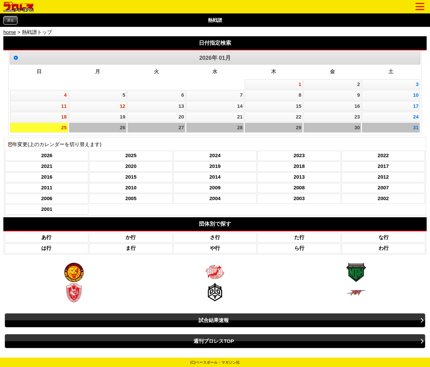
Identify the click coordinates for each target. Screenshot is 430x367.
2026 (46, 155)
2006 (46, 198)
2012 (383, 177)
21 (240, 117)
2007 (383, 187)
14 (240, 106)
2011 (46, 187)
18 (64, 117)
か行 (131, 237)
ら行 (299, 248)
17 (416, 106)
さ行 (215, 237)
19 (123, 117)
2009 (214, 187)
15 (298, 106)
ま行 (131, 248)
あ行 (46, 237)
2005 (130, 198)
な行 (384, 237)
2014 (214, 177)
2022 (383, 155)
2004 (214, 198)
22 (298, 117)
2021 (46, 166)
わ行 (384, 248)
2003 (299, 198)
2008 (299, 187)
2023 (299, 155)
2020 (130, 166)
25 (64, 127)
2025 (130, 155)
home (9, 32)
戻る (10, 20)
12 (123, 106)
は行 (46, 248)
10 (416, 95)
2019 (214, 166)
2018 (299, 166)
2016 (46, 177)
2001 (46, 209)
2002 (383, 198)
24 (416, 117)
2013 (299, 177)
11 (64, 106)
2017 (383, 166)
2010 (130, 187)
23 (357, 117)
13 (181, 106)
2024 (214, 155)
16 (357, 106)
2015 (130, 177)
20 (181, 117)
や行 (215, 248)
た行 (299, 237)
